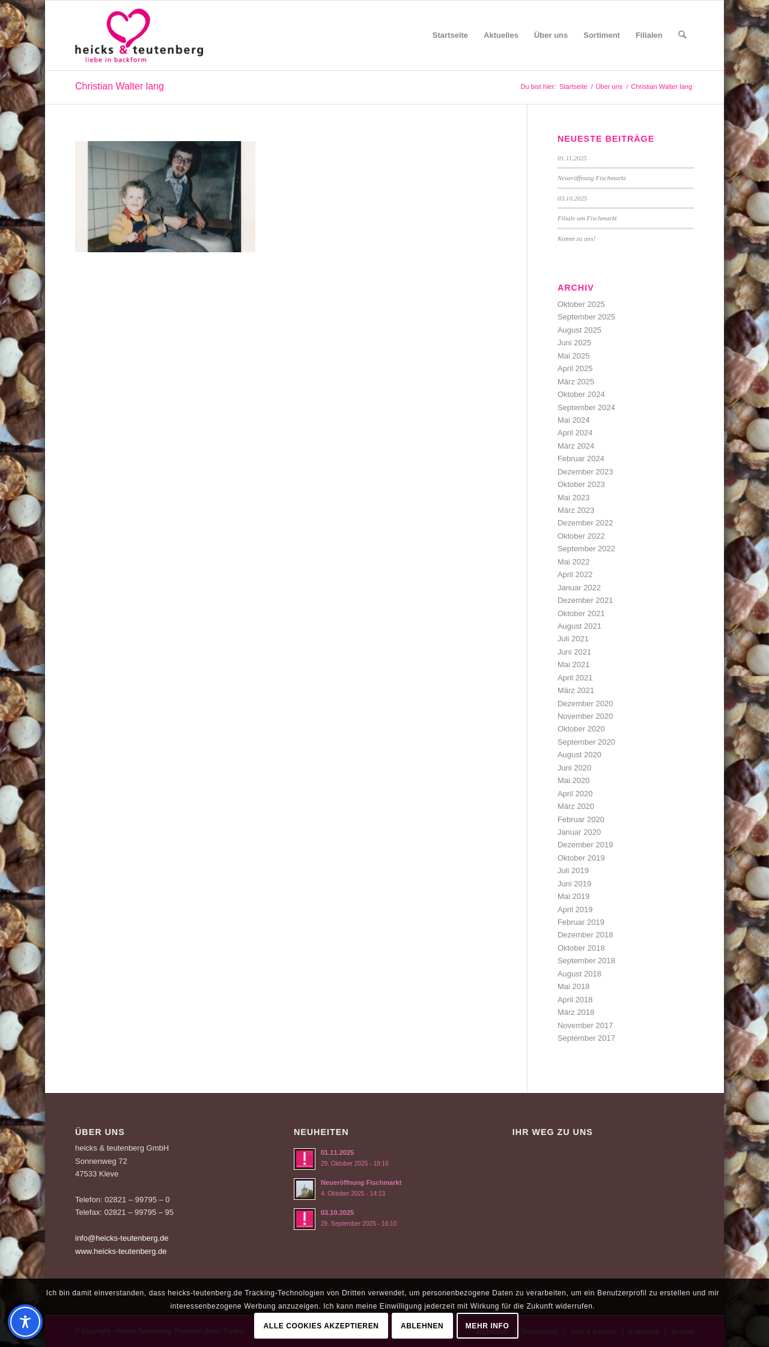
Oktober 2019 (581, 857)
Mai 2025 (573, 355)
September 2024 (586, 407)
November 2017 (585, 1025)
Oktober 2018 (581, 947)
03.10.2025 (573, 198)
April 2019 (575, 909)
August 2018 (579, 973)
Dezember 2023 (585, 471)
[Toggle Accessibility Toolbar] (25, 1322)
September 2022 (586, 548)
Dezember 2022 (585, 522)
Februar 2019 (581, 922)
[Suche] (682, 35)
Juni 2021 (574, 651)
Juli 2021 (573, 638)
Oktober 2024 (581, 394)
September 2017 (586, 1038)
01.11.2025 (572, 158)
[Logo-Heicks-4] (139, 35)
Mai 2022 (573, 561)
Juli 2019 (573, 870)
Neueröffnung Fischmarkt (592, 177)
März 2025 (576, 381)
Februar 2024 (581, 458)
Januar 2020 (579, 832)
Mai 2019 (573, 896)
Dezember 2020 (585, 703)
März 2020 (576, 806)
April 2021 (575, 677)
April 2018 (575, 999)
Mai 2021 (573, 664)
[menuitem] (450, 35)
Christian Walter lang (119, 86)
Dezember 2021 (585, 600)
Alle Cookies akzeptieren (321, 1326)
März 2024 (576, 445)
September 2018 (586, 960)
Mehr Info (487, 1326)
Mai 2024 (573, 420)
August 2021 (579, 626)
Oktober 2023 (581, 484)
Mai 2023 (573, 497)
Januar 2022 (579, 587)
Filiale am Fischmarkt (587, 218)
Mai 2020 (573, 780)
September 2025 (586, 316)
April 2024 (575, 432)
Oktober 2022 (581, 535)
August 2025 (579, 329)
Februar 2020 (581, 819)
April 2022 (575, 574)
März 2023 (576, 510)
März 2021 (576, 690)
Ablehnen (422, 1326)
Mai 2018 (573, 986)
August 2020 (579, 754)
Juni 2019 (574, 883)
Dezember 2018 (585, 934)
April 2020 (575, 793)
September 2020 (586, 741)
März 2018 (576, 1012)
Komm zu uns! (576, 238)
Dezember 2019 (585, 844)
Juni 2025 (574, 342)
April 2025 (575, 368)
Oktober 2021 (581, 613)
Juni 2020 (574, 767)
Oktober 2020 (581, 728)
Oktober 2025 (581, 304)
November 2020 (585, 716)
